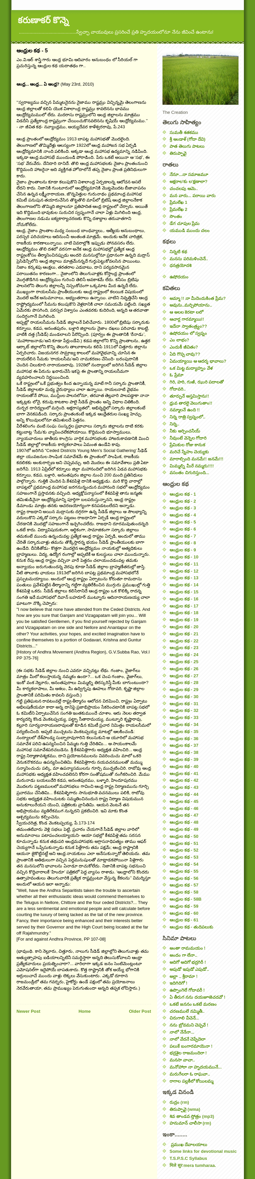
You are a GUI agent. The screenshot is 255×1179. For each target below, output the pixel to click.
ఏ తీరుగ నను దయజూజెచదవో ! (197, 997)
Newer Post (28, 1011)
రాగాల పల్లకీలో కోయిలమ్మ (191, 1081)
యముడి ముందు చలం (190, 230)
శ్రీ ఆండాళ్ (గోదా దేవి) (188, 139)
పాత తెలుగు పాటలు (187, 146)
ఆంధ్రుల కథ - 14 (184, 584)
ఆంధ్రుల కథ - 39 (184, 759)
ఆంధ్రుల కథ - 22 (184, 640)
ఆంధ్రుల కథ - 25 (184, 661)
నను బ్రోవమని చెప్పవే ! (189, 1025)
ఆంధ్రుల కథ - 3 (183, 507)
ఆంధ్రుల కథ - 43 (184, 787)
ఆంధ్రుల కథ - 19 (184, 619)
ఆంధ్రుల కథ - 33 (184, 717)
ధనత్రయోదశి (180, 265)
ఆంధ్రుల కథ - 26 (184, 668)
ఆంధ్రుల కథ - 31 (184, 703)
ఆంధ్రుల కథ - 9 (183, 549)
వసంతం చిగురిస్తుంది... (189, 472)
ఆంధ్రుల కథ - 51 (184, 843)
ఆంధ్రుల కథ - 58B (186, 899)
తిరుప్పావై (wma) (185, 1109)
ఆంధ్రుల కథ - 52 (184, 850)
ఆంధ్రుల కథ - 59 (184, 906)
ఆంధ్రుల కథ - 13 (184, 577)
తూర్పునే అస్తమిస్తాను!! (189, 396)
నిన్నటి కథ (178, 251)
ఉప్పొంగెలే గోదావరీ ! (187, 990)
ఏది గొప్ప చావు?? (185, 354)
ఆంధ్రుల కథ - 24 (184, 654)
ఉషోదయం (179, 276)
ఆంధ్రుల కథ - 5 (183, 522)
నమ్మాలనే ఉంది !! (185, 409)
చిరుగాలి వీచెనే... (184, 1018)
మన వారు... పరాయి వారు (193, 195)
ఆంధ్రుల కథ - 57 (184, 885)
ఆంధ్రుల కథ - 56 (184, 878)
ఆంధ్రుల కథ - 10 (184, 556)
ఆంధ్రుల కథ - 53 (184, 857)
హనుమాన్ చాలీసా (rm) (190, 1123)
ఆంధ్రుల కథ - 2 (183, 501)
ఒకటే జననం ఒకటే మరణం (193, 1004)
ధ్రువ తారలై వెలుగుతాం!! (191, 403)
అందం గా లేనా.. (183, 955)
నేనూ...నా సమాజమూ (189, 174)
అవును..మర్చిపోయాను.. (191, 305)
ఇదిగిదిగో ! (178, 983)
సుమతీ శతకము (184, 132)
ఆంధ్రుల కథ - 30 (184, 696)
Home (84, 1011)
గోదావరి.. (178, 389)
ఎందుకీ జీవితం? (184, 347)
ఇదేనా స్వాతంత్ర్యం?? (188, 326)
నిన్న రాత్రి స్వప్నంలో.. (187, 416)
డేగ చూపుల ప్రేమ (184, 223)
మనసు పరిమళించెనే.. (189, 258)
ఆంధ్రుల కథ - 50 (184, 836)
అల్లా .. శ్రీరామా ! (183, 976)
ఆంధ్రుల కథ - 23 (184, 647)
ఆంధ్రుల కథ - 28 (184, 682)
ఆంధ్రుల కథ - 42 (184, 780)
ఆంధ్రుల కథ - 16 (184, 598)
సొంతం (176, 216)
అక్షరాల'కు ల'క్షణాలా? (189, 181)
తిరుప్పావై (178, 153)
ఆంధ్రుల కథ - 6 (183, 529)
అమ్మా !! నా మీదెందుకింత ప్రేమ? (198, 298)
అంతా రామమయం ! (188, 948)
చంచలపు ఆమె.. (184, 188)
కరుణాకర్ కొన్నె (43, 20)
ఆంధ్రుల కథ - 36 (184, 738)
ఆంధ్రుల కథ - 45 (184, 801)
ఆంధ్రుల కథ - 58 (184, 892)
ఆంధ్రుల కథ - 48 (184, 822)
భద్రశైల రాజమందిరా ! (188, 1052)
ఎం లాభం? (179, 340)
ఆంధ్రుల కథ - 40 (184, 766)
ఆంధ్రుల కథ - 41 (184, 773)
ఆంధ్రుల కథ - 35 (184, 731)
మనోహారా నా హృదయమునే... (196, 1067)
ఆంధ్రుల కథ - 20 (184, 626)
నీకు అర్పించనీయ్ (185, 431)
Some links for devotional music (203, 1151)
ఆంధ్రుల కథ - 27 (184, 675)
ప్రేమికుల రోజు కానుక (187, 444)
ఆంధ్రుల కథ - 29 (184, 689)
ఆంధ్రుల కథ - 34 (184, 724)
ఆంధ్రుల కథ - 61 (184, 919)
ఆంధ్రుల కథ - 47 (184, 815)
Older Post (140, 1011)
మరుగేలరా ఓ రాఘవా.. (190, 1074)
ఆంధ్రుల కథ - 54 (184, 864)
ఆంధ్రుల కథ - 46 (184, 808)
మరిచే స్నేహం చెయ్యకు (189, 451)
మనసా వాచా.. (182, 1059)
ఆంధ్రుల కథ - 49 (184, 829)
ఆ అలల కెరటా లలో (186, 312)
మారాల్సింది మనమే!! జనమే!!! (196, 458)
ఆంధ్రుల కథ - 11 (184, 563)
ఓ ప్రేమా (176, 374)
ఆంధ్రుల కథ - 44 (184, 794)
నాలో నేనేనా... (182, 1032)
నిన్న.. (174, 423)
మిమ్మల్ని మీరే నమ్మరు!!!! (192, 465)
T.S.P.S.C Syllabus (188, 1158)
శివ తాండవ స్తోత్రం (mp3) (192, 1116)
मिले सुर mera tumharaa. (193, 1165)
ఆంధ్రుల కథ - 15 (184, 591)
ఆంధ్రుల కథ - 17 (184, 605)
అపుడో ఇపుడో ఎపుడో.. (189, 969)
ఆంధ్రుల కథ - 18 (184, 612)
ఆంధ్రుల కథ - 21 (184, 633)
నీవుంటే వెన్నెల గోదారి (188, 438)
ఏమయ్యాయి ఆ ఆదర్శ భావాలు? (198, 361)
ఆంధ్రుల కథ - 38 (184, 752)
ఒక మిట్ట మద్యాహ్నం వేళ (191, 368)
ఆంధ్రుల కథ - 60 (184, 913)
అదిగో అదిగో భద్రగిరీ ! (188, 962)
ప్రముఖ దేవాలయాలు (188, 1144)
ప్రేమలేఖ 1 (178, 202)
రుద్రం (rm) (179, 1102)
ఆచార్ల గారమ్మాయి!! (187, 319)
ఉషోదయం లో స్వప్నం (188, 333)
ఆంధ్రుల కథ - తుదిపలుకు (191, 926)
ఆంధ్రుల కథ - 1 (183, 494)
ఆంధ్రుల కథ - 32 (184, 710)
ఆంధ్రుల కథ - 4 (183, 514)
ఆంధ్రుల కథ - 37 (184, 745)
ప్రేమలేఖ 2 (178, 209)
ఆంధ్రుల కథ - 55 (184, 871)
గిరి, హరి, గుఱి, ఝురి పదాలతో (197, 381)
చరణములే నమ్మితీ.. (187, 1011)
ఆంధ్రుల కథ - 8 (183, 542)
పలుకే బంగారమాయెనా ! (191, 1046)
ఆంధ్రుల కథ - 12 (184, 571)
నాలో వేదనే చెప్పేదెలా (188, 1039)
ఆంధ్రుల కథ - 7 (183, 536)
